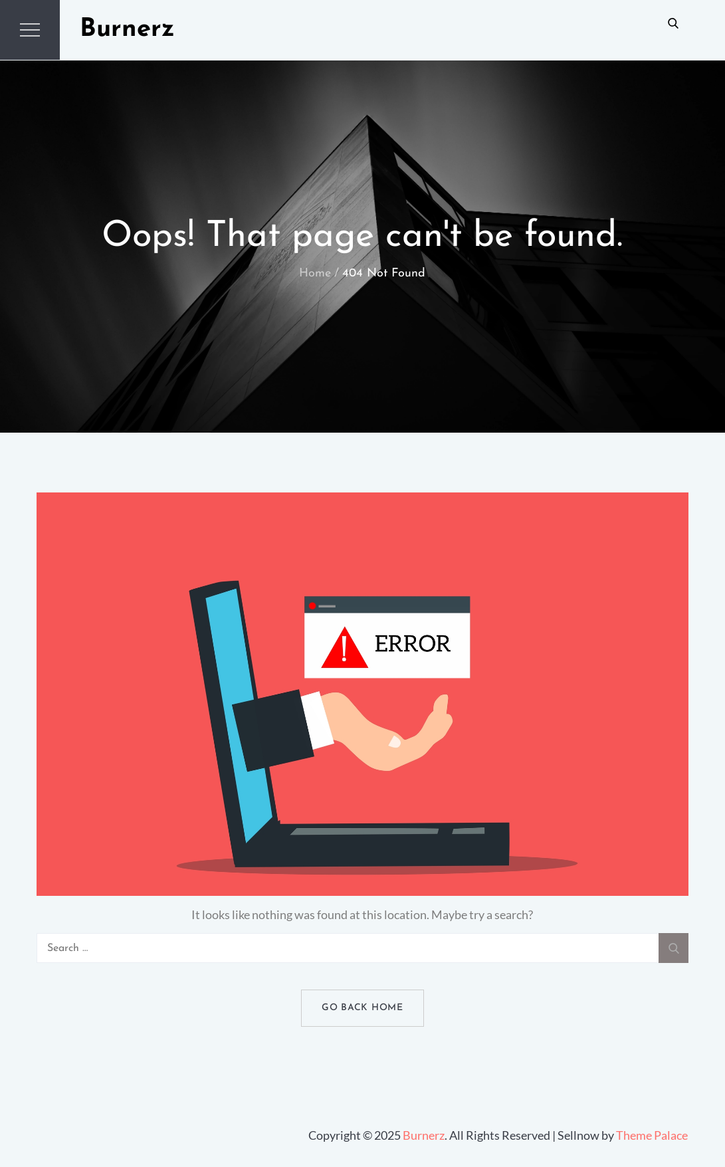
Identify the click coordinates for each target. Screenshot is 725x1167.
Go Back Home (362, 1008)
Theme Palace (652, 1135)
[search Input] (363, 948)
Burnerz (127, 30)
